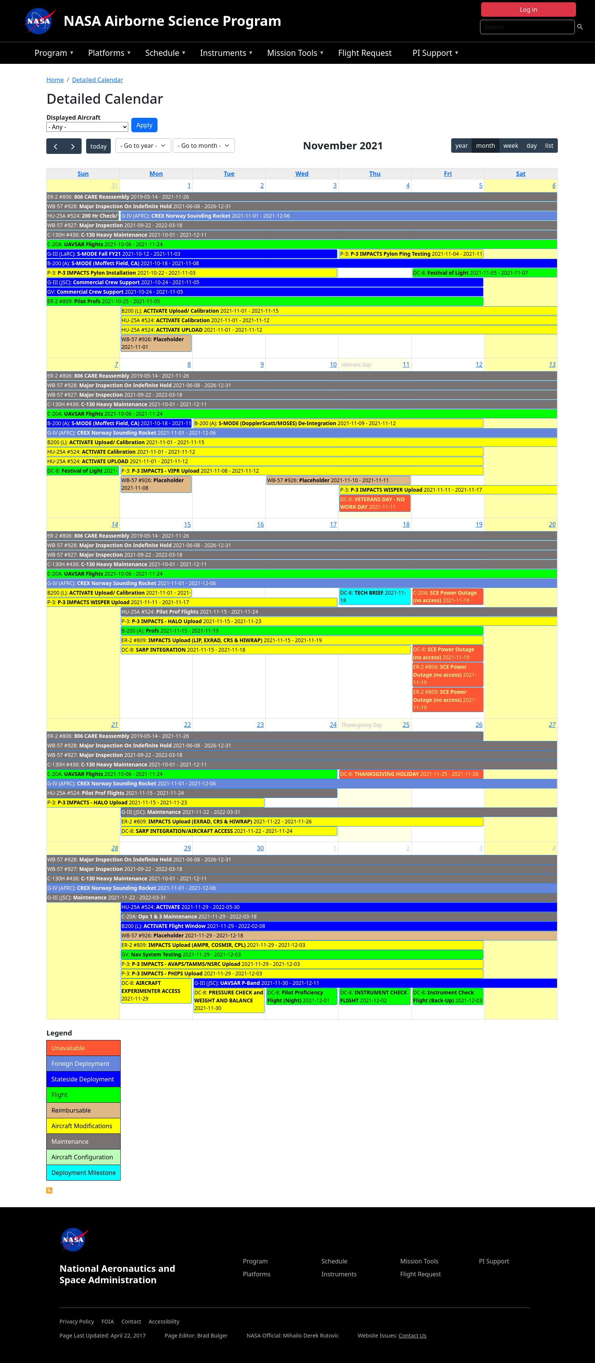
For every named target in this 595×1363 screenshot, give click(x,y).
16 (260, 524)
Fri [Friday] (448, 173)
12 (478, 364)
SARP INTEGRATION (161, 649)
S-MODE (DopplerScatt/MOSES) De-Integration (277, 423)
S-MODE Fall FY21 (99, 253)
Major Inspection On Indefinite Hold (125, 206)
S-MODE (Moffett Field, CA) (106, 263)
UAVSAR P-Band (240, 982)
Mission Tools (293, 54)
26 (478, 724)
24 (333, 724)
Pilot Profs (87, 301)
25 (406, 724)
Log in (528, 9)
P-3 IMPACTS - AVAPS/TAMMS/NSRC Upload (186, 963)
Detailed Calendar (97, 80)
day (532, 145)
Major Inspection (101, 225)
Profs (152, 630)
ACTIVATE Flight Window (174, 925)
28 (114, 848)
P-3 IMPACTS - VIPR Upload (166, 470)
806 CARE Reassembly (101, 196)
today (98, 146)
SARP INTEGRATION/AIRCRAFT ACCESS (184, 830)
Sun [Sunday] (83, 173)
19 (478, 524)
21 (114, 724)
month (485, 145)
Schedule (164, 54)
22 (187, 724)
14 (114, 524)
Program (52, 54)
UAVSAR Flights (83, 244)
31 (114, 185)
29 (187, 848)
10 (333, 364)
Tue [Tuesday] (229, 173)
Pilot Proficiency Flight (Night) (295, 996)
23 (260, 724)
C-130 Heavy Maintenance (114, 234)
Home (55, 80)
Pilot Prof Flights (177, 611)
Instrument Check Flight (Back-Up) (443, 996)
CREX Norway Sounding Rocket (191, 215)
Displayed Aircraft (73, 117)
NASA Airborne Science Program (172, 20)
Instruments (225, 54)
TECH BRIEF (368, 592)
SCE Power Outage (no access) (440, 670)
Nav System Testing (156, 954)
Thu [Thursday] (375, 173)
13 (552, 364)
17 (333, 524)
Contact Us (413, 1335)
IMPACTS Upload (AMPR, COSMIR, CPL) (197, 944)
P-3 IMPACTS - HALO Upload (167, 621)
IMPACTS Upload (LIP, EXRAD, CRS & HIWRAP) (205, 640)
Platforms (107, 54)
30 (260, 848)
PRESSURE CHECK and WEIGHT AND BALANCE (228, 996)
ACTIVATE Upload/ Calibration (181, 310)
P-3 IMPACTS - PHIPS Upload (167, 973)
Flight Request (365, 52)
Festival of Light (447, 272)
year (461, 145)
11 (406, 364)
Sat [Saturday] (521, 173)
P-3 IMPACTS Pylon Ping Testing (391, 253)
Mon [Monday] (156, 173)
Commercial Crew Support (106, 282)
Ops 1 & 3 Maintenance (167, 916)
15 (187, 524)
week (511, 145)
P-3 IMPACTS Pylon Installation (97, 272)
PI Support (434, 54)
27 (552, 724)
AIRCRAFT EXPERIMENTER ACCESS (150, 986)
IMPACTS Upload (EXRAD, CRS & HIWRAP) (200, 821)
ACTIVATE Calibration (183, 320)
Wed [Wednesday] (302, 173)
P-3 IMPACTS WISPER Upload (386, 489)
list (549, 145)
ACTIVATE (168, 906)
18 (406, 524)
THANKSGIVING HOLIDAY (386, 773)
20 (552, 524)
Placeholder (168, 339)
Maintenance (164, 811)
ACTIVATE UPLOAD (179, 329)
